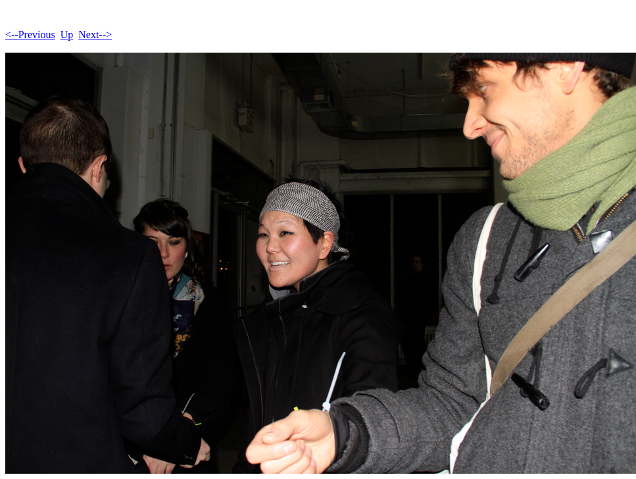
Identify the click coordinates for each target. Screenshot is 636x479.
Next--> (95, 34)
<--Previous (30, 34)
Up (67, 34)
